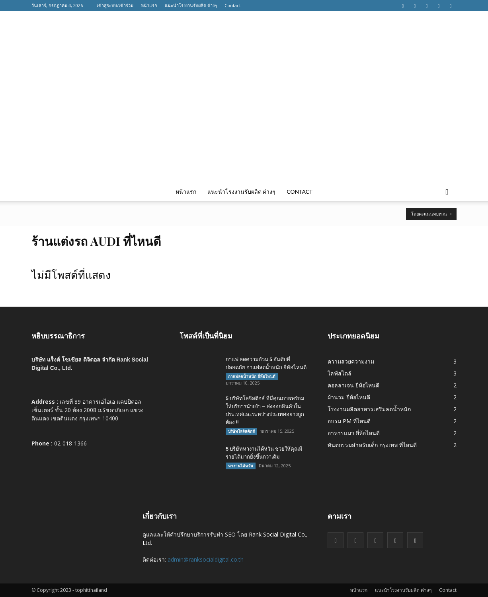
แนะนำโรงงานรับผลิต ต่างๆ (191, 5)
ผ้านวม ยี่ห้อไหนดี (349, 397)
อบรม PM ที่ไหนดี (349, 421)
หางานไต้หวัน (240, 466)
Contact (232, 5)
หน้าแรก (149, 5)
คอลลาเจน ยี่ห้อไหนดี (353, 385)
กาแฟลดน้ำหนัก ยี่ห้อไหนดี (251, 376)
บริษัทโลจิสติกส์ (241, 431)
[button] (447, 191)
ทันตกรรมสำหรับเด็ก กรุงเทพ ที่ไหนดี (372, 445)
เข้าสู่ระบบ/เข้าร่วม (115, 5)
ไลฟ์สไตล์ (339, 373)
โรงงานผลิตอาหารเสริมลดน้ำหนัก (369, 409)
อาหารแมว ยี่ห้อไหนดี (354, 433)
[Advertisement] (244, 122)
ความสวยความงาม (351, 361)
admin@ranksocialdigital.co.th (206, 559)
